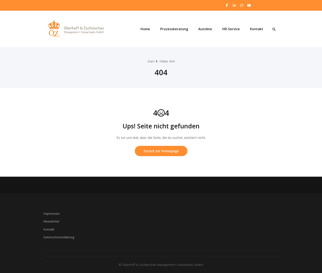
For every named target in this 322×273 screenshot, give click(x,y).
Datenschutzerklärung (58, 237)
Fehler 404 (167, 61)
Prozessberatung (174, 29)
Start (151, 61)
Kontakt (256, 29)
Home (145, 29)
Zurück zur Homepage (161, 151)
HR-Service (231, 29)
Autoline (205, 29)
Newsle (48, 221)
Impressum (51, 213)
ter (57, 221)
